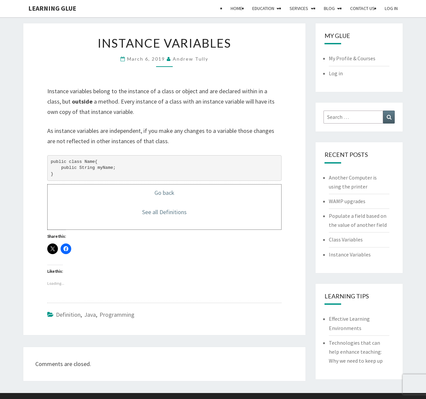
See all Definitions (164, 212)
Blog (329, 8)
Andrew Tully (190, 59)
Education (263, 8)
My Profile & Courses (352, 58)
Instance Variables (350, 254)
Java (90, 314)
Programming (117, 314)
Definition (68, 314)
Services (299, 8)
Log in (391, 8)
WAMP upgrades (347, 201)
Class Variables (346, 239)
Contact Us (362, 8)
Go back (164, 193)
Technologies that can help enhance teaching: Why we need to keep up (356, 351)
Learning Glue (52, 8)
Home (236, 8)
